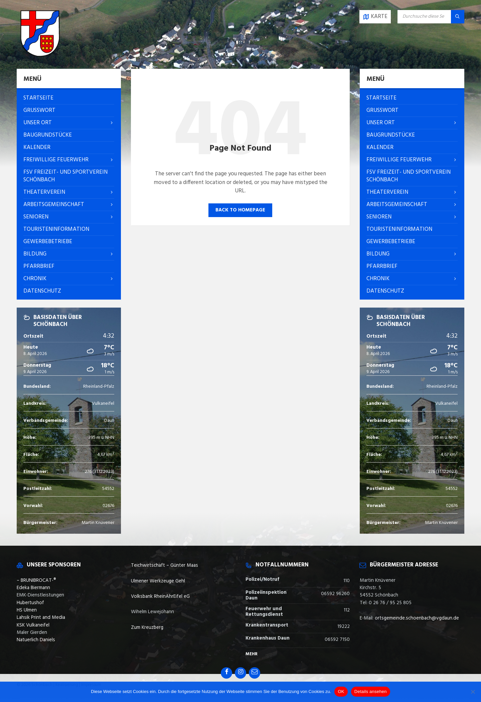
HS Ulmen (27, 610)
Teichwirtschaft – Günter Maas (164, 565)
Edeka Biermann (33, 588)
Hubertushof (30, 603)
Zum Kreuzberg (147, 628)
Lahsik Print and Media (41, 617)
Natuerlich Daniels (36, 640)
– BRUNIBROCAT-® (36, 580)
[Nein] (472, 691)
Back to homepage (240, 210)
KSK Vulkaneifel (33, 625)
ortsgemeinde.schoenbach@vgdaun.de (417, 618)
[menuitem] (68, 98)
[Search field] (430, 16)
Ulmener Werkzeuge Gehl (158, 581)
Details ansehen (370, 691)
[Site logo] (40, 55)
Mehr (252, 654)
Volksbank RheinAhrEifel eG (160, 596)
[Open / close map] (375, 16)
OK (341, 691)
